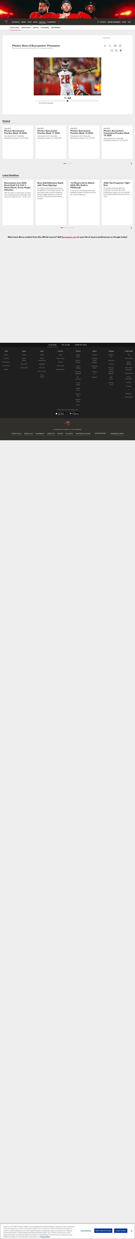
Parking (110, 363)
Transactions (8, 361)
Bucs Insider (43, 370)
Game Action (61, 358)
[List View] (121, 50)
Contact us (51, 409)
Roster (8, 354)
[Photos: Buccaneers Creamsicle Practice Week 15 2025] (117, 143)
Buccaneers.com (69, 237)
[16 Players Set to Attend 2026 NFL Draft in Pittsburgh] (84, 197)
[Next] (121, 76)
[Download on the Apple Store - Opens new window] (60, 389)
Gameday (110, 360)
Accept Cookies (121, 1231)
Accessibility (37, 408)
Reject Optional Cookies (103, 1231)
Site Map (63, 409)
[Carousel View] (112, 50)
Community (25, 367)
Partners (94, 375)
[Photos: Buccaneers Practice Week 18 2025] (18, 142)
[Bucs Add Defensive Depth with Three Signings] (51, 199)
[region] (67, 1231)
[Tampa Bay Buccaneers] (67, 398)
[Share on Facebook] (105, 47)
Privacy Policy (7, 409)
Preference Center (126, 409)
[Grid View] (116, 50)
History (8, 368)
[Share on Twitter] (110, 47)
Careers (94, 354)
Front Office (8, 365)
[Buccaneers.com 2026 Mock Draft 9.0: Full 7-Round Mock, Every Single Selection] (18, 199)
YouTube (126, 380)
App (127, 354)
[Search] (98, 21)
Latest (25, 354)
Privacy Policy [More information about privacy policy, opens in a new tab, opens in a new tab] (45, 1237)
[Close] (131, 1231)
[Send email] (115, 47)
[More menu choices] (59, 22)
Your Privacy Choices (91, 409)
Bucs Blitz (25, 363)
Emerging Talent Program (94, 359)
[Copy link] (120, 46)
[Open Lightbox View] (67, 83)
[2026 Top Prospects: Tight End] (117, 198)
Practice (61, 361)
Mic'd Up (43, 367)
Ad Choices (75, 409)
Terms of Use (22, 409)
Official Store (127, 358)
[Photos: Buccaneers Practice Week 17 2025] (51, 142)
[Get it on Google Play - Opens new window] (74, 389)
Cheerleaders (61, 368)
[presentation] (131, 164)
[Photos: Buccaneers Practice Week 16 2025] (84, 142)
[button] (64, 163)
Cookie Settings (109, 409)
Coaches (8, 358)
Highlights (43, 363)
